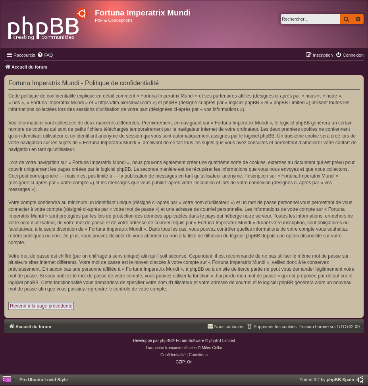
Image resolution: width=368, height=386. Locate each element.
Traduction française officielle (171, 348)
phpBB (166, 340)
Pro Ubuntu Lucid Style (43, 379)
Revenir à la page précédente (41, 306)
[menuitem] (45, 55)
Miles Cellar (212, 348)
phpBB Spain (340, 379)
